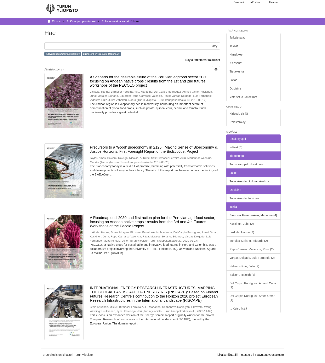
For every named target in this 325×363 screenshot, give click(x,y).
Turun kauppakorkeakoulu (246, 164)
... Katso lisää (238, 308)
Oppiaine (235, 88)
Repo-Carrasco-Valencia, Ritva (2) (252, 249)
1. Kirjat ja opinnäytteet (81, 21)
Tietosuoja (245, 354)
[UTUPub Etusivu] (62, 7)
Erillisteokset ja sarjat (115, 21)
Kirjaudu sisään (240, 113)
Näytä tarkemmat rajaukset (202, 60)
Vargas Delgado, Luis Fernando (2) (252, 257)
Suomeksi (239, 2)
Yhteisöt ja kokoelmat (243, 97)
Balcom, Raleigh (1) (242, 274)
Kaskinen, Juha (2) (242, 223)
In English (255, 2)
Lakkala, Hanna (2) (242, 232)
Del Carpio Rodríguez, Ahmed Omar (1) (253, 285)
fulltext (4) (236, 147)
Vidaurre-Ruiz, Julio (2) (244, 266)
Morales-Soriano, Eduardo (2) (249, 240)
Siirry (214, 46)
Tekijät (234, 46)
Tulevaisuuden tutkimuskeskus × (63, 54)
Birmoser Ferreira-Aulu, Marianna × (101, 54)
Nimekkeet (236, 54)
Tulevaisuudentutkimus (244, 198)
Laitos (233, 80)
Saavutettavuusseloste (269, 354)
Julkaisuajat (237, 37)
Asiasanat (236, 63)
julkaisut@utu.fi (226, 354)
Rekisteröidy (238, 122)
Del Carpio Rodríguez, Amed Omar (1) (252, 298)
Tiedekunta (237, 71)
